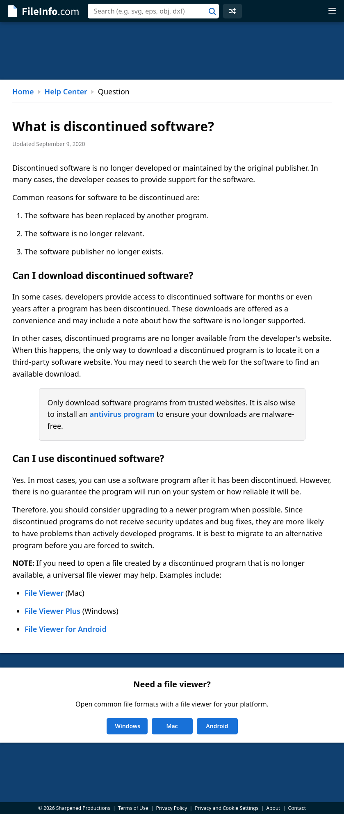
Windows (128, 726)
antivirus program (122, 414)
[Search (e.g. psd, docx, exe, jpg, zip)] (153, 11)
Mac (172, 726)
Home (23, 91)
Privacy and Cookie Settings (226, 808)
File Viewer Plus (52, 611)
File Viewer (44, 593)
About (273, 808)
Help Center (66, 91)
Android (217, 726)
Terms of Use (133, 808)
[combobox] (153, 11)
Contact (297, 808)
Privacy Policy (171, 808)
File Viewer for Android (66, 629)
